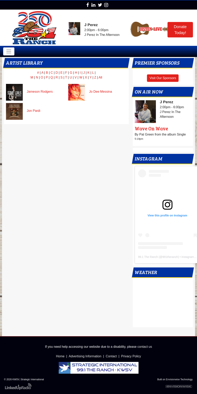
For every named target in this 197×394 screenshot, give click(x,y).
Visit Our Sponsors (162, 78)
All (100, 77)
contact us (145, 346)
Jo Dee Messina (100, 91)
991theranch (170, 256)
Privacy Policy (131, 356)
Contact (111, 356)
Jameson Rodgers (40, 91)
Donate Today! (180, 30)
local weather (163, 323)
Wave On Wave (151, 128)
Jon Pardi (33, 110)
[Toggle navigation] (8, 51)
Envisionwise (173, 379)
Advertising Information (85, 356)
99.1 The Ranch (148, 256)
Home (60, 356)
